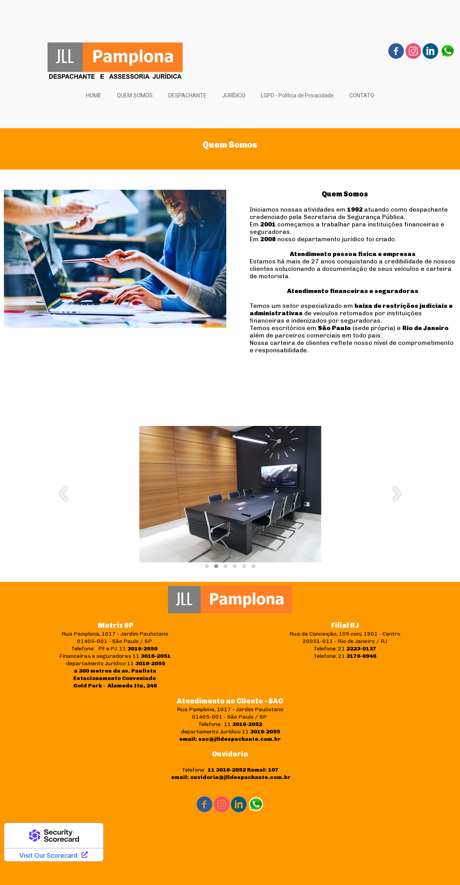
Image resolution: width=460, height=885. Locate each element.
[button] (206, 566)
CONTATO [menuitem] (361, 95)
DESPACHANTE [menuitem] (187, 95)
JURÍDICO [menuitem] (233, 95)
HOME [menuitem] (93, 95)
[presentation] (63, 494)
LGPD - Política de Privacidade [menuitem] (297, 95)
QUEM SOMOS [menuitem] (135, 95)
